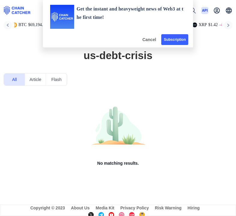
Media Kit (104, 208)
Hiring (194, 208)
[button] (228, 10)
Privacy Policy (134, 208)
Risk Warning (168, 208)
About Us (80, 208)
